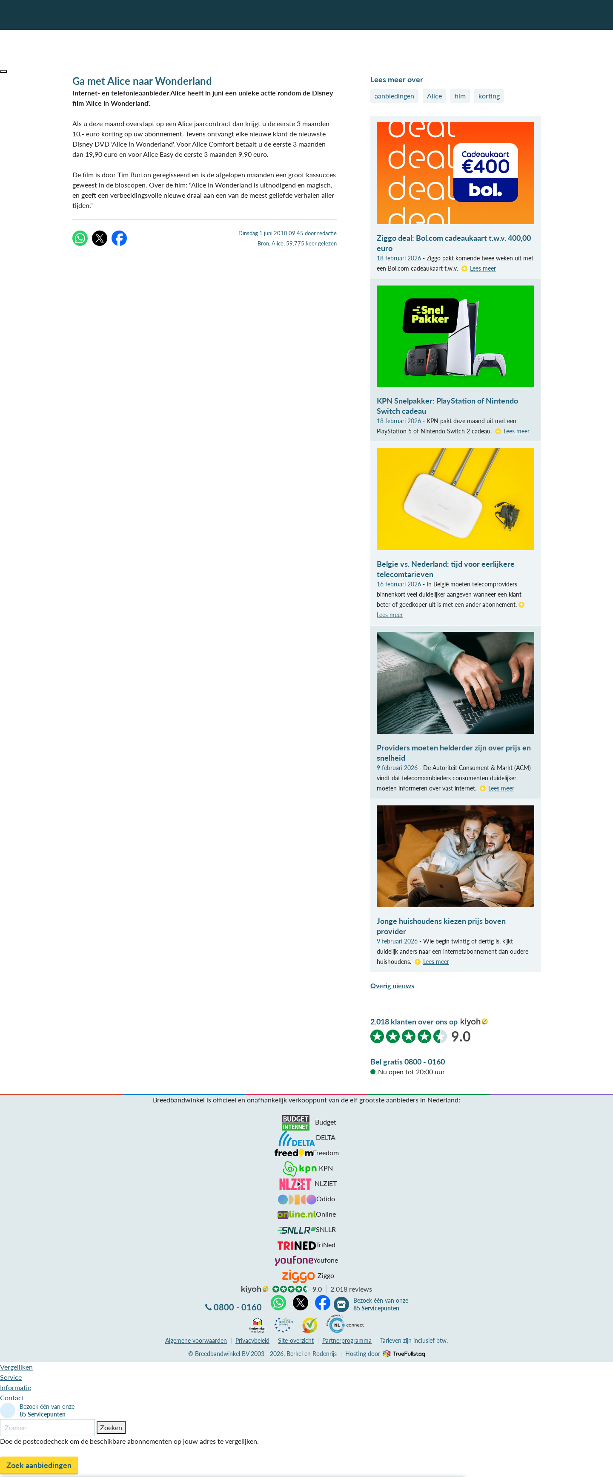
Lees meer (483, 268)
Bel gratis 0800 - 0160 (407, 1061)
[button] (3, 71)
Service (11, 1377)
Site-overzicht (296, 1340)
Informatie (15, 1387)
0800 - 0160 (238, 1307)
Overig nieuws (392, 985)
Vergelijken (16, 1367)
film (460, 96)
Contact (12, 1397)
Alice (434, 96)
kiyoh (474, 1022)
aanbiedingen (394, 96)
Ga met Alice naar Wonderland (142, 81)
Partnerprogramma (347, 1340)
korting (489, 96)
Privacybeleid (252, 1340)
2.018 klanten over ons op (414, 1021)
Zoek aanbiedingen (39, 1465)
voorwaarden (196, 1340)
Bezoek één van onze (380, 1304)
